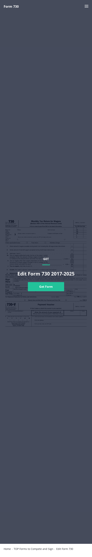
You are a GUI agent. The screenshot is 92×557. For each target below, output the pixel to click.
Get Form (46, 287)
